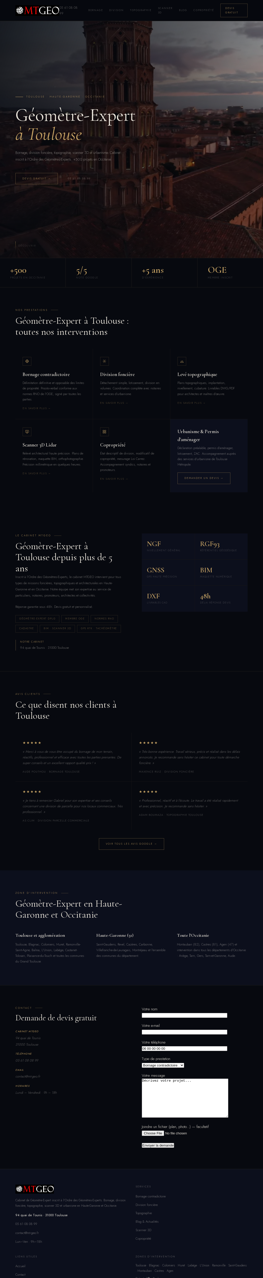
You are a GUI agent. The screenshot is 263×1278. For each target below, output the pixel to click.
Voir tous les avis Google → (131, 844)
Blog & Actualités (147, 1229)
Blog (183, 10)
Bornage (95, 10)
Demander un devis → (203, 478)
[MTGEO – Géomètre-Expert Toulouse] (37, 10)
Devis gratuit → (36, 178)
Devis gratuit (231, 10)
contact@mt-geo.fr (27, 1076)
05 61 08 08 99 (79, 178)
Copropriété (203, 10)
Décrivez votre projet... (190, 1102)
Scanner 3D (165, 10)
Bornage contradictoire (151, 1204)
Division (116, 10)
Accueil (20, 1274)
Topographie (141, 10)
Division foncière (147, 1212)
